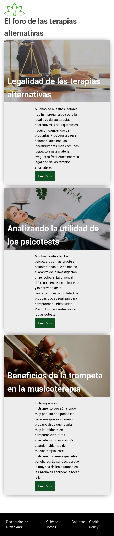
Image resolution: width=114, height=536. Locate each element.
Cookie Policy (94, 524)
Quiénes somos (52, 524)
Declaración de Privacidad (17, 524)
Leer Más (45, 176)
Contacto (78, 522)
